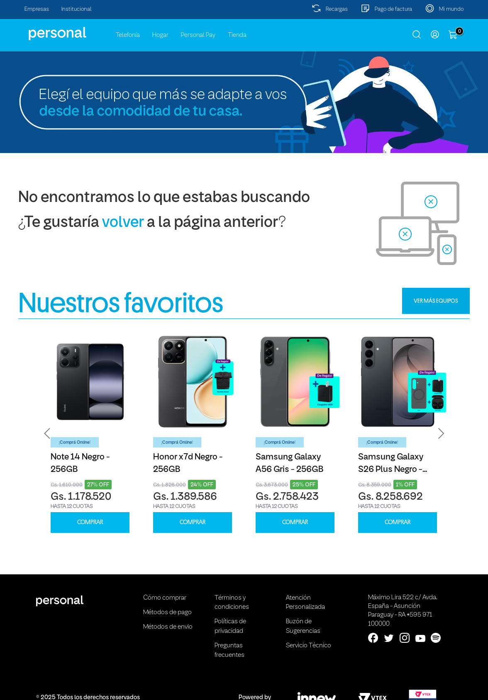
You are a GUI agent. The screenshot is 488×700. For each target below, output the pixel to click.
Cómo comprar (164, 598)
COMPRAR (90, 522)
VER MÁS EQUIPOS (436, 301)
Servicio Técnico (308, 646)
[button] (47, 434)
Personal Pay (198, 35)
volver (123, 223)
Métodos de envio (168, 627)
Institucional (76, 9)
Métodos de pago (167, 612)
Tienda (237, 35)
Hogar (160, 35)
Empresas (36, 9)
